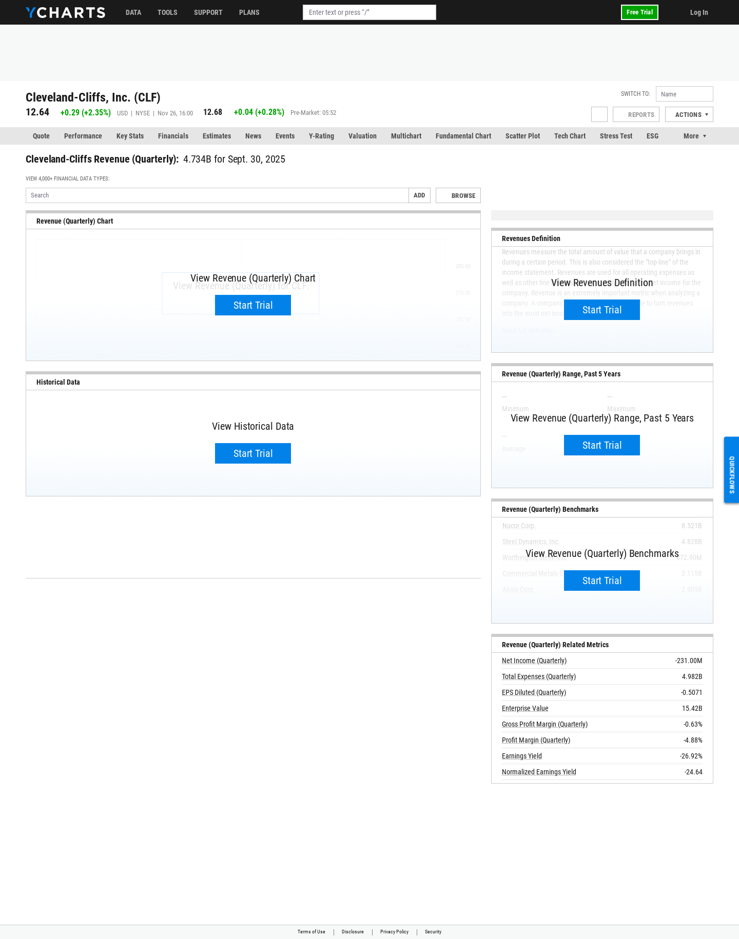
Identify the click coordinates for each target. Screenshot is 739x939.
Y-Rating (321, 136)
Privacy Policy (394, 931)
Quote (41, 136)
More (691, 136)
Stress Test (616, 136)
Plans (249, 12)
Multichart (406, 136)
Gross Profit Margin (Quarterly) (545, 724)
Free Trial (640, 12)
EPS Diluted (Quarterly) (534, 692)
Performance (83, 136)
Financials (173, 136)
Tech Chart (570, 136)
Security (433, 931)
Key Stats (130, 136)
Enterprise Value (525, 708)
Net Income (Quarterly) (534, 660)
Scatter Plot (522, 136)
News (253, 136)
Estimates (217, 136)
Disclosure (353, 931)
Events (285, 136)
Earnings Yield (522, 756)
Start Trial (253, 305)
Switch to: (635, 93)
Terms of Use (311, 931)
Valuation (362, 136)
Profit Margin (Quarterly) (536, 740)
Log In (699, 12)
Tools (168, 12)
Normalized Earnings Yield (539, 772)
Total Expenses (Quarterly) (539, 676)
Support (208, 12)
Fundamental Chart (463, 136)
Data (133, 12)
